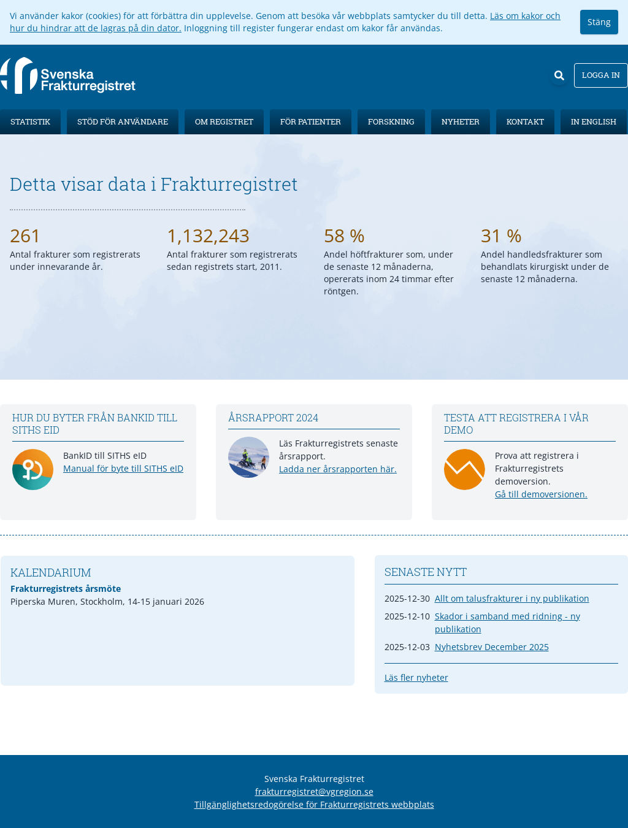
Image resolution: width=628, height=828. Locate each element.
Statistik (30, 121)
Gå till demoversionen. (541, 494)
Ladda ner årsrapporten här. (338, 469)
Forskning (391, 121)
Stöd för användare (122, 121)
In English (593, 121)
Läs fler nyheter (416, 677)
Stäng (599, 22)
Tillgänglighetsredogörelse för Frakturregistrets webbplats (314, 804)
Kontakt (525, 121)
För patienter (310, 121)
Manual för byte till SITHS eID (123, 468)
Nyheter (461, 121)
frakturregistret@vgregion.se (314, 791)
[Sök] (559, 75)
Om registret (224, 121)
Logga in (601, 74)
